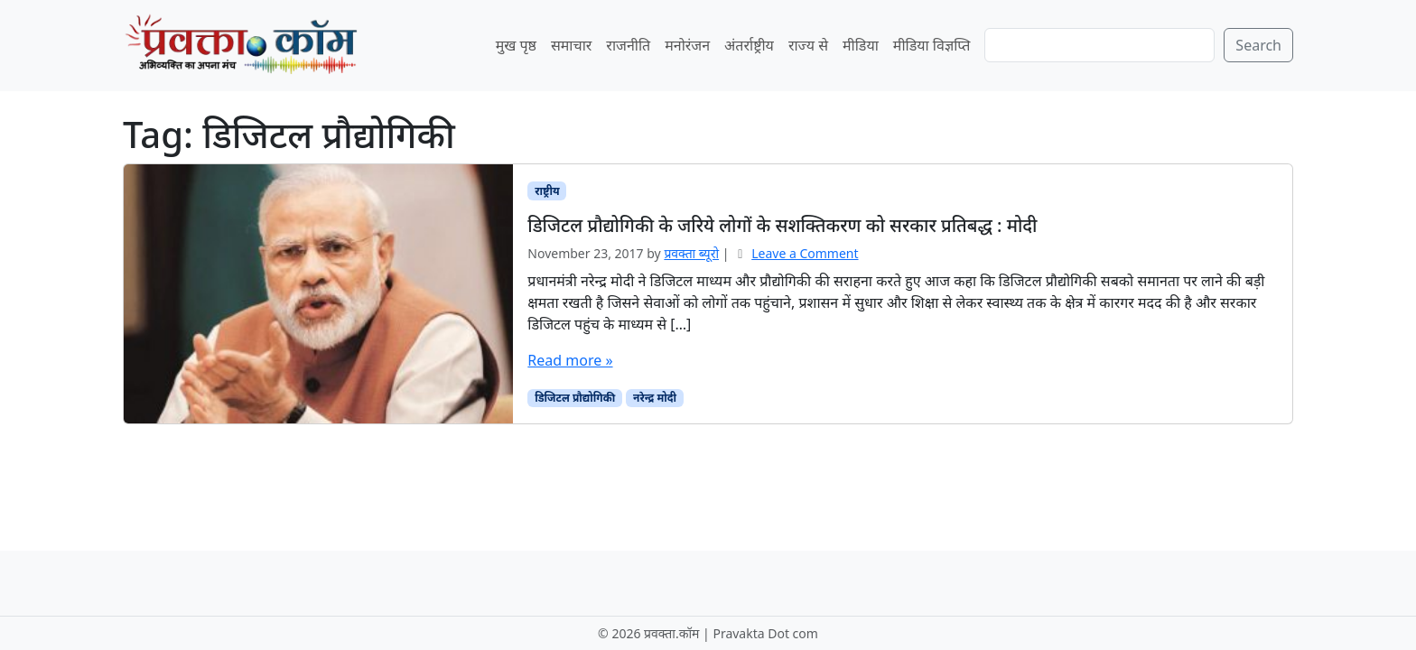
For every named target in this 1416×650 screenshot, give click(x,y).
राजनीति (628, 45)
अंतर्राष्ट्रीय (749, 45)
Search (1258, 45)
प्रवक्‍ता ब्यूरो (691, 253)
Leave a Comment (804, 253)
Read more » (569, 360)
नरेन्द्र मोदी (654, 397)
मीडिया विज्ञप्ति (932, 45)
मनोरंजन (687, 45)
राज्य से (808, 45)
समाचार (571, 45)
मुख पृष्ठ (516, 45)
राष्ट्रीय (547, 191)
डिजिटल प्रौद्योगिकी (575, 397)
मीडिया (861, 45)
